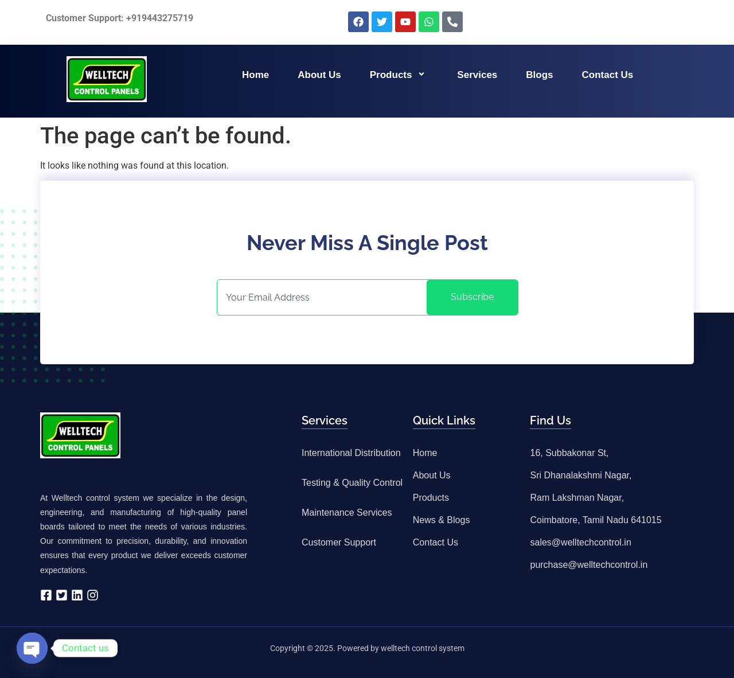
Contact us (608, 74)
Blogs (539, 74)
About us (319, 74)
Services (477, 74)
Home (255, 74)
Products (399, 74)
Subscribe (472, 296)
